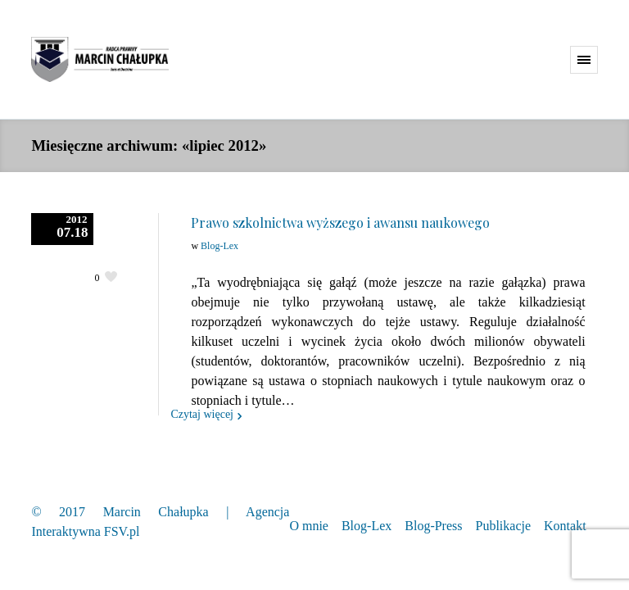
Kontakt (565, 526)
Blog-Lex (219, 246)
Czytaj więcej (201, 414)
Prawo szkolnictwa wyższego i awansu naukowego (340, 222)
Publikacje (504, 526)
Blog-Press (433, 526)
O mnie (308, 526)
